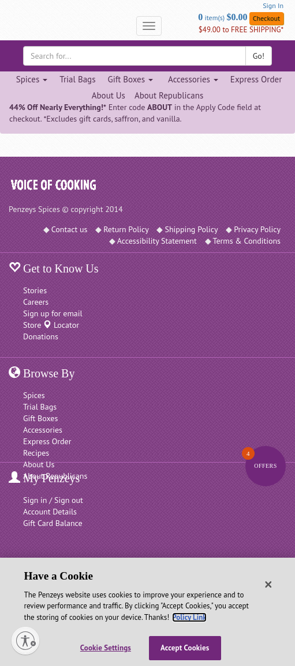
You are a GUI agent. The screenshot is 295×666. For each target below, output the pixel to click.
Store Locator (51, 325)
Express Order (256, 79)
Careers (35, 302)
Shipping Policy (191, 229)
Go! (258, 56)
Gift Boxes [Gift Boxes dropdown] (130, 79)
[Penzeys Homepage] (8, 26)
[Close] (268, 585)
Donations (40, 336)
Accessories (42, 430)
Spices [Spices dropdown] (31, 79)
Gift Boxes (40, 418)
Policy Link (189, 617)
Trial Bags (77, 79)
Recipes (36, 453)
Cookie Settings (105, 648)
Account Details (50, 511)
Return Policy (126, 229)
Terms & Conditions (247, 241)
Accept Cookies (184, 648)
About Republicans (169, 95)
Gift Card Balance (53, 523)
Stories (35, 290)
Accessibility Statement (157, 241)
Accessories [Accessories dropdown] (193, 79)
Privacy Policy (257, 229)
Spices (34, 395)
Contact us (69, 229)
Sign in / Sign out (53, 500)
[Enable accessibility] (25, 640)
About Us (108, 95)
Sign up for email (53, 313)
